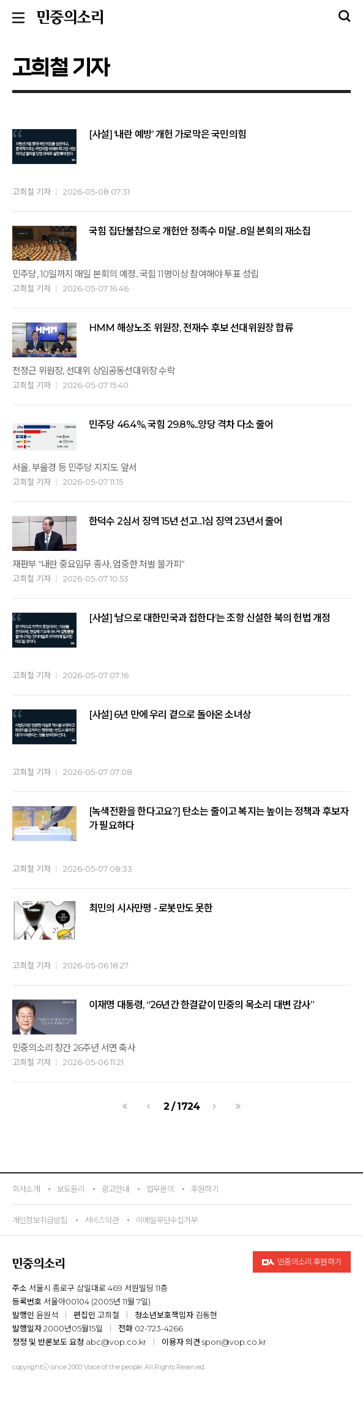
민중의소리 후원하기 (301, 1262)
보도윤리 (70, 1189)
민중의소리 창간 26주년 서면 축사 (73, 1047)
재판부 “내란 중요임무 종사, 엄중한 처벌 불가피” (98, 564)
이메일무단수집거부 (167, 1220)
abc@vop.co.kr (116, 1342)
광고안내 (115, 1189)
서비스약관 (101, 1220)
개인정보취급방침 (39, 1220)
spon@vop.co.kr (234, 1342)
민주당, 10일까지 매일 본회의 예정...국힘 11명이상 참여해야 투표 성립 (135, 274)
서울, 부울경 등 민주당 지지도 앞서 (74, 467)
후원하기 (205, 1189)
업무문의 (160, 1189)
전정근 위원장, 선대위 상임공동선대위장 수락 (93, 370)
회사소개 (26, 1189)
